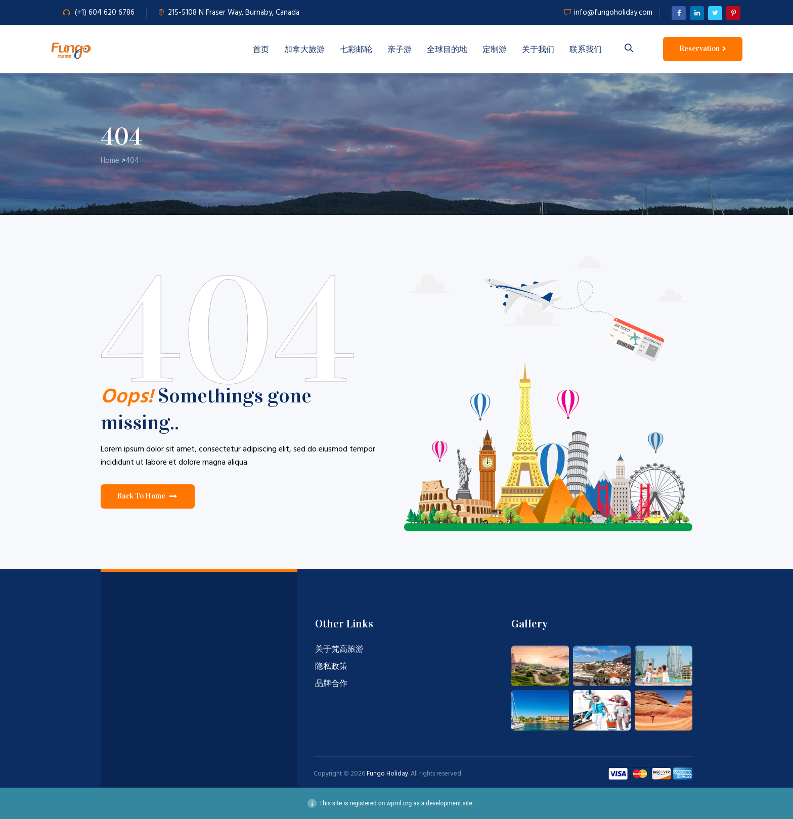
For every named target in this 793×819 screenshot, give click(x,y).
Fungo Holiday (387, 773)
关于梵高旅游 (339, 649)
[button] (148, 496)
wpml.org (399, 803)
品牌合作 (331, 684)
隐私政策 (331, 666)
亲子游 (399, 49)
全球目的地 (447, 49)
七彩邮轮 (356, 49)
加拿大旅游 (304, 49)
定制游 (494, 49)
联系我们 (585, 49)
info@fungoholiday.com (613, 13)
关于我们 (538, 49)
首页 (261, 49)
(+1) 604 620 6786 (105, 13)
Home (110, 161)
